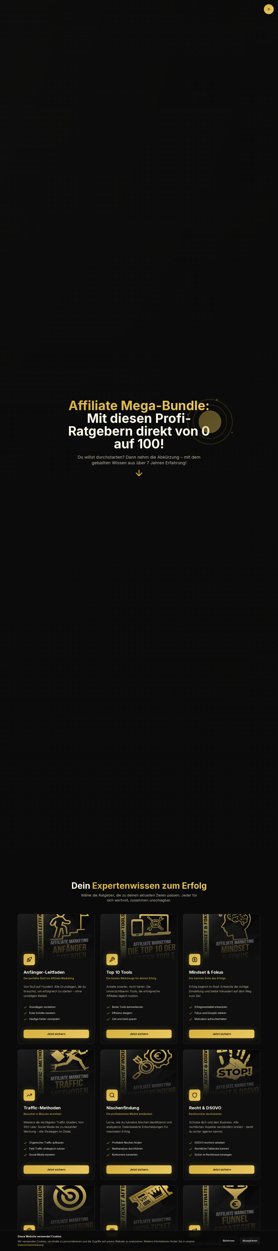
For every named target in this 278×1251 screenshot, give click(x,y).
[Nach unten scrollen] (139, 475)
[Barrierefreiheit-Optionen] (269, 9)
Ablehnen (229, 1240)
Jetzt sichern (56, 1034)
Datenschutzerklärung (30, 1244)
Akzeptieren (250, 1240)
